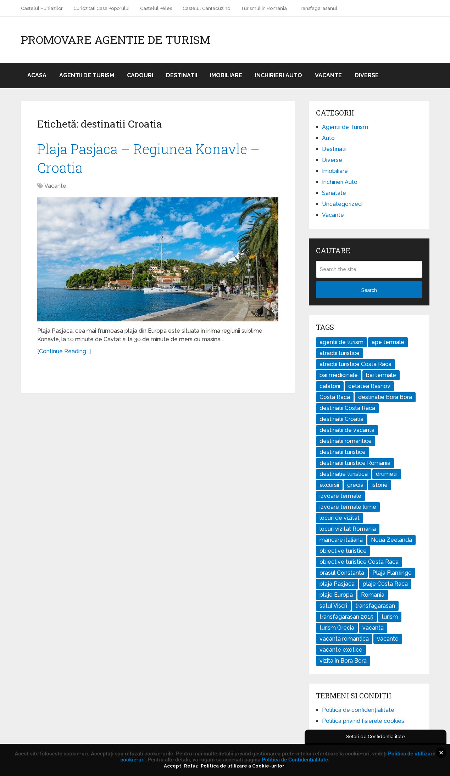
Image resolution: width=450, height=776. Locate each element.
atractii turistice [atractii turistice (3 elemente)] (340, 353)
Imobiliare (226, 75)
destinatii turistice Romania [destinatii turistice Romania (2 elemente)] (355, 463)
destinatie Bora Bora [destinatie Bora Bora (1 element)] (385, 397)
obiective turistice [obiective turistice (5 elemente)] (343, 550)
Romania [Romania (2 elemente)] (372, 594)
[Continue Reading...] (64, 351)
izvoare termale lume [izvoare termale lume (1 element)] (348, 507)
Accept (172, 766)
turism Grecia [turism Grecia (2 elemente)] (337, 627)
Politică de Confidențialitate (295, 760)
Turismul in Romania (264, 8)
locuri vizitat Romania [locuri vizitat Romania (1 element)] (348, 528)
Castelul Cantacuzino (206, 8)
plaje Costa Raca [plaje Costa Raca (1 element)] (385, 583)
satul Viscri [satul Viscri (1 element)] (333, 605)
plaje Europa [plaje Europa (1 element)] (336, 594)
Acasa (36, 75)
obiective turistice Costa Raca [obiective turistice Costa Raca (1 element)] (359, 561)
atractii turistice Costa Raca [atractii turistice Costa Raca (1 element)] (355, 364)
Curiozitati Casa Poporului (101, 8)
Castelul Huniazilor (42, 8)
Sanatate (334, 193)
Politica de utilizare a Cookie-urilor (242, 766)
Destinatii (181, 75)
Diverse (367, 75)
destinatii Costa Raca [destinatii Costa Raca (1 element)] (347, 408)
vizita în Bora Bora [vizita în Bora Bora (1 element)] (343, 660)
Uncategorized (342, 204)
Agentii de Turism (86, 75)
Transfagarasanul (317, 8)
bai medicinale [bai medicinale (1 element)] (339, 375)
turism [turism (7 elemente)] (390, 616)
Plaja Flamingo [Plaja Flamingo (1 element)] (392, 572)
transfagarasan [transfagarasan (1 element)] (375, 605)
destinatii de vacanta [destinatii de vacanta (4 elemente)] (347, 430)
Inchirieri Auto (278, 75)
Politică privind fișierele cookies (363, 721)
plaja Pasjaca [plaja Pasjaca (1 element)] (337, 583)
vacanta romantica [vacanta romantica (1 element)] (344, 638)
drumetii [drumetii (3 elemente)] (387, 474)
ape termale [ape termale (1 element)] (388, 342)
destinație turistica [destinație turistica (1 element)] (344, 474)
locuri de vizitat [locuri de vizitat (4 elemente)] (340, 517)
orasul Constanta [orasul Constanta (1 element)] (342, 572)
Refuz (191, 766)
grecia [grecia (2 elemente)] (355, 485)
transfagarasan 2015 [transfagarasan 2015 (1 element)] (346, 616)
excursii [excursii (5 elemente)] (329, 485)
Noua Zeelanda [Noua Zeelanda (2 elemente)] (391, 539)
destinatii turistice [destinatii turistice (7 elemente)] (343, 452)
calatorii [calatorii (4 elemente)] (330, 386)
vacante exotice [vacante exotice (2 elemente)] (341, 649)
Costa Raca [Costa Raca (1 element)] (335, 397)
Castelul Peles (156, 8)
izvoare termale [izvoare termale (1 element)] (340, 496)
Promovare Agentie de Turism (115, 39)
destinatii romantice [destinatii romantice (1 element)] (346, 441)
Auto (328, 138)
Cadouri (140, 75)
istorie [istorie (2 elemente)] (380, 485)
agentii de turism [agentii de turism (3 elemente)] (341, 342)
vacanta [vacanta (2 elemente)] (373, 627)
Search (369, 290)
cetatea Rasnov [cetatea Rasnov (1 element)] (369, 386)
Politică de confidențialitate (358, 710)
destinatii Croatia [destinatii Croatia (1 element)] (341, 419)
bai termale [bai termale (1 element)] (381, 375)
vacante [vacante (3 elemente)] (388, 638)
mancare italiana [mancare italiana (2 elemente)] (341, 539)
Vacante (328, 75)
